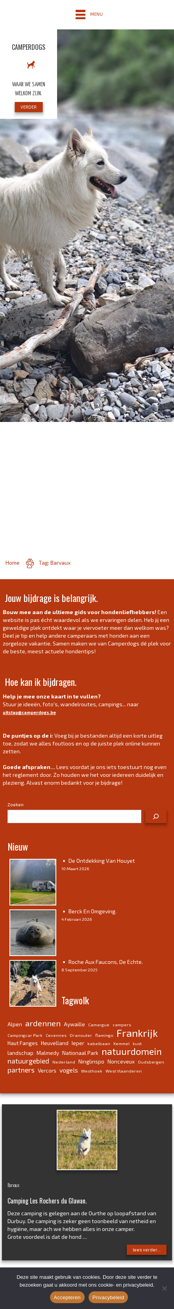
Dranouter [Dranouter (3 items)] (81, 1035)
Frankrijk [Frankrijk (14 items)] (137, 1032)
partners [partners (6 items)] (21, 1070)
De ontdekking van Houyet (101, 860)
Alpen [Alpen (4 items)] (14, 1024)
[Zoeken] (156, 816)
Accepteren (67, 1297)
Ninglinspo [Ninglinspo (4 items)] (91, 1061)
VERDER (28, 106)
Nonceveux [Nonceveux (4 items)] (121, 1061)
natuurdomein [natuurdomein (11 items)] (132, 1051)
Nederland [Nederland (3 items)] (63, 1061)
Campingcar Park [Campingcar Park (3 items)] (25, 1035)
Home (13, 562)
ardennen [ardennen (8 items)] (43, 1023)
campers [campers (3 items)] (122, 1024)
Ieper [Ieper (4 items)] (78, 1043)
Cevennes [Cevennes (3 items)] (56, 1035)
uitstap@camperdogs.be (29, 712)
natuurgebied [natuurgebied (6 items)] (28, 1061)
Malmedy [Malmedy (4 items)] (48, 1053)
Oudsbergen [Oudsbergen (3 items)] (151, 1061)
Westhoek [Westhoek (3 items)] (91, 1070)
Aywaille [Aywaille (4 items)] (74, 1024)
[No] (164, 1288)
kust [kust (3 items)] (137, 1043)
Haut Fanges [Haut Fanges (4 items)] (22, 1043)
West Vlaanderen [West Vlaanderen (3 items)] (124, 1070)
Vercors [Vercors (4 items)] (47, 1070)
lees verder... (147, 1249)
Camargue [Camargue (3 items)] (98, 1024)
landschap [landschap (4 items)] (20, 1053)
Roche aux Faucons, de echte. (105, 961)
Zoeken (15, 804)
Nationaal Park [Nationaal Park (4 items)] (80, 1053)
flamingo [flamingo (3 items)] (104, 1035)
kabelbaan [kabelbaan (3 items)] (98, 1043)
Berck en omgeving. (92, 911)
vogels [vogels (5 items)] (68, 1070)
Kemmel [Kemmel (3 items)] (121, 1043)
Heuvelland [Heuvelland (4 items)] (54, 1043)
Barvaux (13, 1185)
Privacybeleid (108, 1297)
